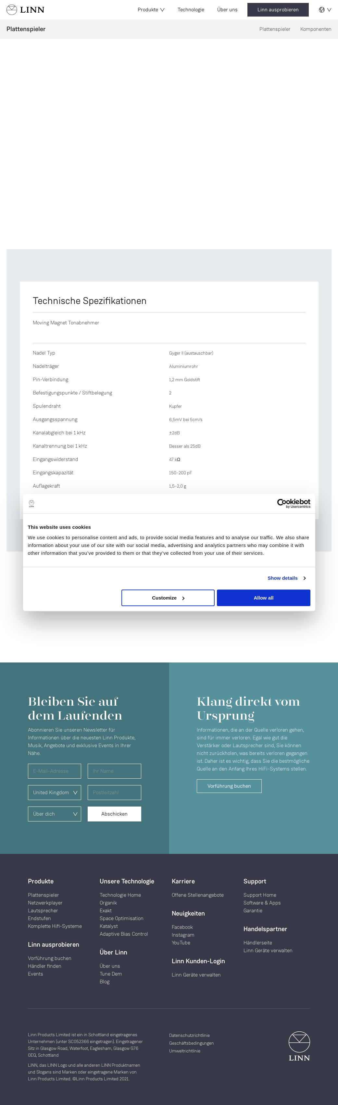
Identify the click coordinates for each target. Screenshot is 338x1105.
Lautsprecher (43, 910)
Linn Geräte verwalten (196, 975)
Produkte (151, 9)
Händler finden (44, 966)
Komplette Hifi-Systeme (55, 926)
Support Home (260, 895)
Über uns (227, 9)
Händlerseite (258, 943)
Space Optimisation (122, 918)
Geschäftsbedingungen (191, 1043)
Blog (104, 981)
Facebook (182, 927)
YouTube (181, 943)
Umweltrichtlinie (184, 1050)
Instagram (183, 935)
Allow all (264, 598)
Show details (283, 578)
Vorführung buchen (229, 786)
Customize (168, 598)
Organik (108, 903)
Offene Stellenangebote (198, 895)
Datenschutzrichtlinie (189, 1035)
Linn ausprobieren (278, 9)
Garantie (253, 910)
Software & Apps (262, 903)
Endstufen (39, 918)
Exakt (106, 910)
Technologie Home (120, 895)
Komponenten (316, 29)
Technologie (191, 9)
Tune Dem (111, 974)
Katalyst (109, 926)
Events (35, 974)
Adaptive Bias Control (124, 934)
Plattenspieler (275, 29)
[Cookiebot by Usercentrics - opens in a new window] (282, 503)
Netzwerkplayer (45, 903)
